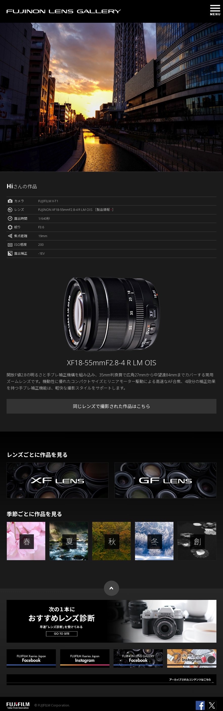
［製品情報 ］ (104, 209)
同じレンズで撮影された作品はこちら (111, 406)
